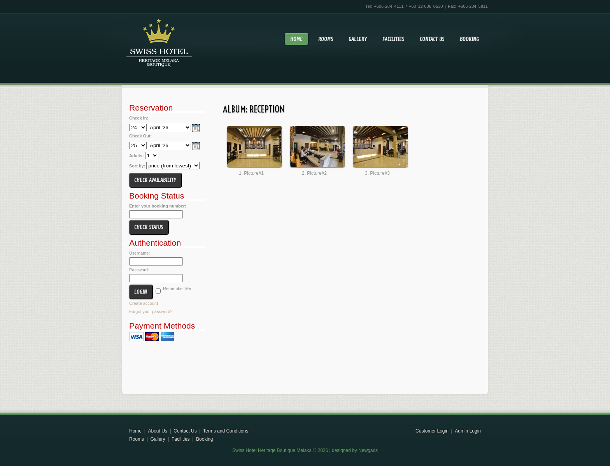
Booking (469, 39)
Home (296, 39)
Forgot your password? (151, 311)
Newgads (368, 450)
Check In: (138, 118)
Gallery (358, 39)
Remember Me (177, 288)
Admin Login (468, 431)
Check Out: (140, 136)
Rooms (325, 39)
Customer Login (432, 431)
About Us (157, 431)
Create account (143, 303)
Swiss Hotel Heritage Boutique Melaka (159, 41)
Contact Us (432, 39)
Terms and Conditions (225, 431)
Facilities (393, 39)
